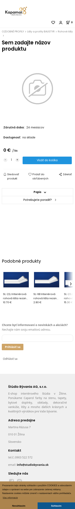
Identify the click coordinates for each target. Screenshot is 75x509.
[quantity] (11, 160)
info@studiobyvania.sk (33, 465)
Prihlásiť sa (12, 347)
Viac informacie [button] (10, 497)
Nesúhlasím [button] (18, 505)
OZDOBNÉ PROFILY (13, 31)
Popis (37, 192)
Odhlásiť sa (10, 359)
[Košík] (70, 22)
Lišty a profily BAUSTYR (41, 31)
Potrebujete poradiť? (37, 200)
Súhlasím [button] (56, 505)
